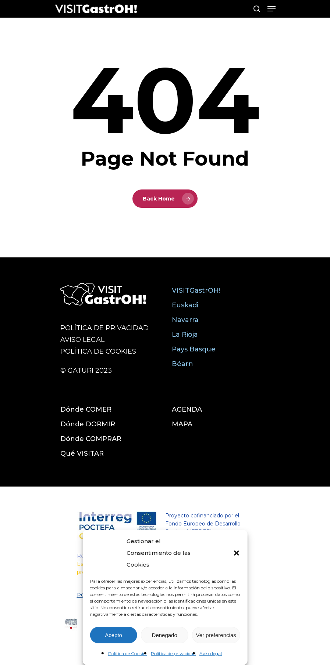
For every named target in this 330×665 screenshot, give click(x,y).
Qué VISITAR (82, 453)
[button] (236, 553)
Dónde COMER (85, 409)
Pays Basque (194, 349)
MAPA (182, 424)
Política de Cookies (127, 653)
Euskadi (185, 305)
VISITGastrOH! (196, 290)
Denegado (164, 635)
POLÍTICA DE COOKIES (98, 351)
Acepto (113, 635)
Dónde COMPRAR (90, 439)
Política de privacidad (173, 653)
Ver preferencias (216, 635)
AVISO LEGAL (82, 340)
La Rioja (185, 334)
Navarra (185, 320)
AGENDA (187, 409)
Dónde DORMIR (87, 424)
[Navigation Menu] (271, 8)
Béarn (182, 364)
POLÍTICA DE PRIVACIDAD (104, 328)
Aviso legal (210, 653)
